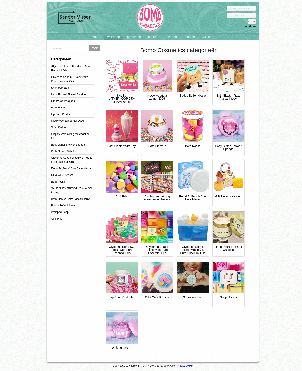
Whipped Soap (60, 212)
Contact (191, 37)
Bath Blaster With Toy (64, 151)
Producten (134, 37)
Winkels (208, 37)
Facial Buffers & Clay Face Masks (71, 168)
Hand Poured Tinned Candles (68, 94)
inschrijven (249, 26)
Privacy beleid (185, 365)
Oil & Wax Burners (62, 175)
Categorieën (61, 59)
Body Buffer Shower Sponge (68, 144)
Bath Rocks (58, 181)
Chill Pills (56, 218)
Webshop (113, 37)
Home (96, 37)
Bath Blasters (59, 107)
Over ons (172, 37)
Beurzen (153, 37)
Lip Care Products (62, 114)
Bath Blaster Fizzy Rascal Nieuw (70, 198)
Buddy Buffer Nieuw (63, 205)
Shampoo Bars (60, 87)
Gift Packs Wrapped (63, 101)
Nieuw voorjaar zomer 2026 (67, 120)
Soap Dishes (58, 127)
